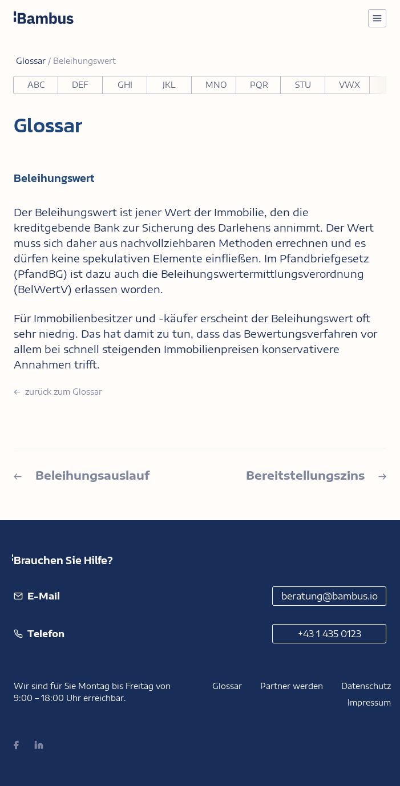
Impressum (369, 702)
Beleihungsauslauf (82, 475)
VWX (349, 85)
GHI (125, 85)
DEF (80, 85)
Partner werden (291, 686)
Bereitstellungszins (316, 475)
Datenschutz (366, 686)
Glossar (227, 686)
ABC (36, 85)
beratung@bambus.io (329, 596)
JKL (169, 85)
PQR (259, 85)
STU (303, 85)
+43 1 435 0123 (329, 633)
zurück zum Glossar (58, 391)
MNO (216, 85)
